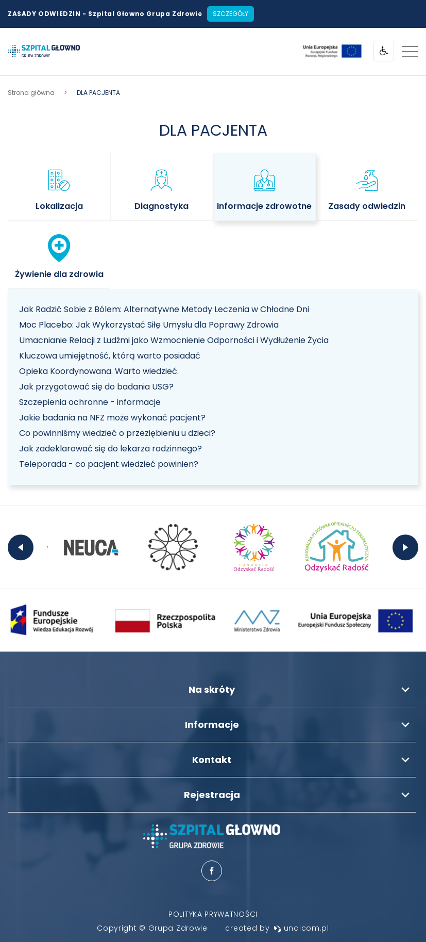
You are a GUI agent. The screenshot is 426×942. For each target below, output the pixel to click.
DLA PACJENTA (213, 130)
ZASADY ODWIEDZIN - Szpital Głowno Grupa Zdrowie (105, 13)
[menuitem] (213, 914)
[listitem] (59, 187)
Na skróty (212, 689)
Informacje (212, 724)
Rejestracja (212, 794)
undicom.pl (301, 928)
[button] (59, 187)
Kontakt (211, 759)
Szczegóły (230, 13)
